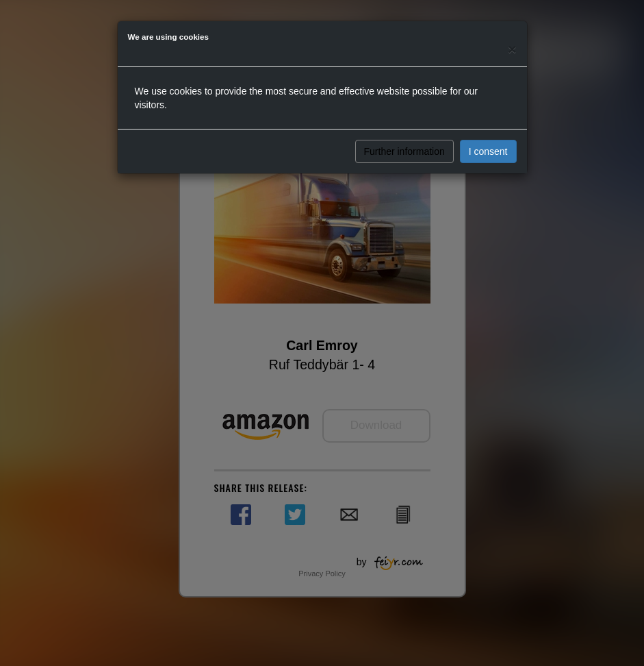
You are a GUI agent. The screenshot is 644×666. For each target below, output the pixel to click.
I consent (488, 151)
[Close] (512, 49)
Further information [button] (404, 151)
